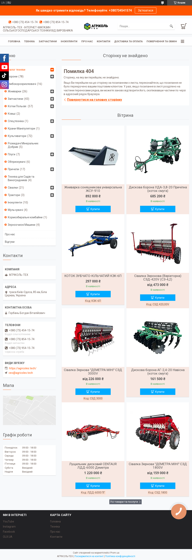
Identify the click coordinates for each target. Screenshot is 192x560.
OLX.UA (7, 536)
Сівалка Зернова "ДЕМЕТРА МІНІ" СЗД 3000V (93, 371)
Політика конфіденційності (120, 556)
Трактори (14, 195)
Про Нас (87, 41)
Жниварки (14, 91)
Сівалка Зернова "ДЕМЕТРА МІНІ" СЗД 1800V (158, 465)
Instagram (9, 526)
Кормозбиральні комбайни (25, 217)
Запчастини (48, 41)
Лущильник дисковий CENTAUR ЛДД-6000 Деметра (93, 465)
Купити (95, 209)
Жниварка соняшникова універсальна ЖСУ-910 (93, 188)
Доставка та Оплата (128, 41)
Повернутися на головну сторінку (94, 100)
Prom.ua (114, 552)
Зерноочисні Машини (21, 224)
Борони (12, 76)
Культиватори (17, 136)
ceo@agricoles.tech (21, 372)
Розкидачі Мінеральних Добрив (23, 145)
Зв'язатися (145, 10)
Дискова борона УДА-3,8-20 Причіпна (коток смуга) (158, 188)
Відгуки (9, 241)
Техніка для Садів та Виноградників (21, 178)
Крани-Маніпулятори (21, 128)
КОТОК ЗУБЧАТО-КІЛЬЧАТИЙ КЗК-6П (92, 276)
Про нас (10, 234)
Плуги (11, 154)
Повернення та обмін (162, 41)
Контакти (103, 41)
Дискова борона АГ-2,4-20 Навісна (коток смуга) (158, 371)
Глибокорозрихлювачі (22, 83)
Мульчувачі (15, 209)
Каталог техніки (15, 69)
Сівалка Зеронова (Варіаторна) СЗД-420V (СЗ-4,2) (157, 277)
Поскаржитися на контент (89, 556)
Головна (14, 41)
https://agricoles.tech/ (22, 368)
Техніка (29, 41)
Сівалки (13, 187)
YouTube (8, 521)
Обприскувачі (16, 161)
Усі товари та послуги (124, 501)
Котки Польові (17, 106)
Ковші (11, 113)
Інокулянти (69, 41)
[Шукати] (171, 26)
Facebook (9, 531)
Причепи (13, 169)
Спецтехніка (16, 121)
